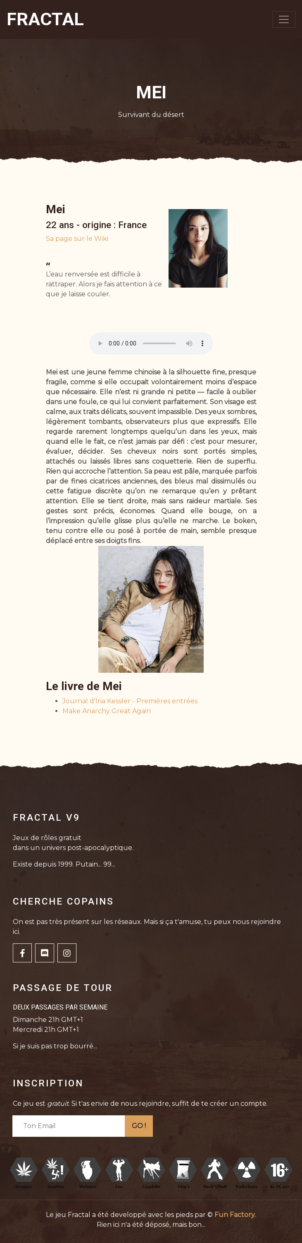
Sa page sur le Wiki (77, 239)
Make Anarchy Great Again (106, 711)
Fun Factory (234, 1215)
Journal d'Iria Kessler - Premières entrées (129, 701)
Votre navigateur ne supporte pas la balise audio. (151, 343)
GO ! (139, 1126)
